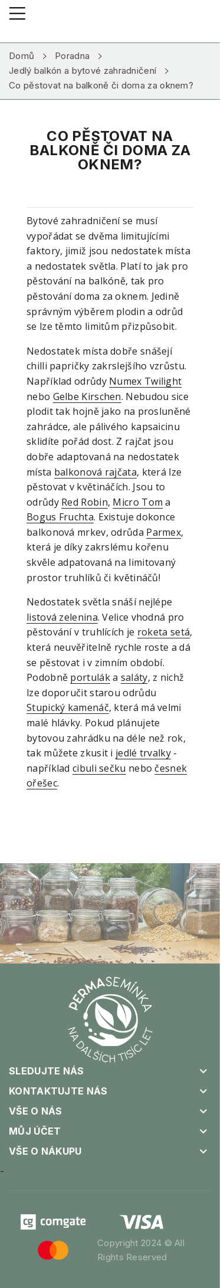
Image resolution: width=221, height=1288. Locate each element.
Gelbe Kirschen (87, 396)
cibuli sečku (99, 768)
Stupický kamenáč (68, 707)
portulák (90, 677)
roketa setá (163, 631)
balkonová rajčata (95, 472)
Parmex (163, 532)
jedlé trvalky (143, 752)
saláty (134, 677)
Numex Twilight (145, 381)
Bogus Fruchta (60, 516)
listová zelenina (62, 617)
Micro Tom (138, 502)
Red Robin (84, 502)
